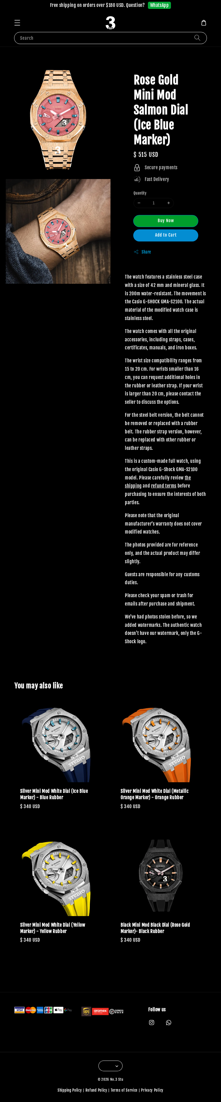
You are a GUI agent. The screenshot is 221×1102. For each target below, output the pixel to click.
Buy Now (166, 220)
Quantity (140, 193)
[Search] (197, 37)
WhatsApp (159, 5)
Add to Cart (166, 235)
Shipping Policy (70, 1090)
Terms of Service (124, 1090)
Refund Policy (96, 1090)
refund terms (163, 486)
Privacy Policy (152, 1090)
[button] (17, 22)
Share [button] (142, 251)
